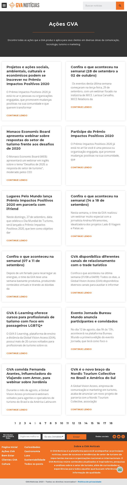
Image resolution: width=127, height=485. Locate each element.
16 (98, 423)
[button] (4, 5)
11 (67, 423)
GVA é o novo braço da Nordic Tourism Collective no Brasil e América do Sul (93, 373)
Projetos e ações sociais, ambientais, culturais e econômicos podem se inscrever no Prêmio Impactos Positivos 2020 (27, 75)
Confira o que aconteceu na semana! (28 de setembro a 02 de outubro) (94, 71)
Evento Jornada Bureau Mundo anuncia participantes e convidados (94, 317)
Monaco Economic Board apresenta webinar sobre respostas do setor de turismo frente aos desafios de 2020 (30, 140)
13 (79, 423)
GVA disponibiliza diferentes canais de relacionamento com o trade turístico (95, 261)
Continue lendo (16, 115)
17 (104, 423)
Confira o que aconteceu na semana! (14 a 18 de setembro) (94, 200)
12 (73, 423)
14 (85, 423)
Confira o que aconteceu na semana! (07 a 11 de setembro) (30, 261)
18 (111, 423)
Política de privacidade (89, 482)
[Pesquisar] (120, 6)
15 (92, 423)
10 (61, 423)
